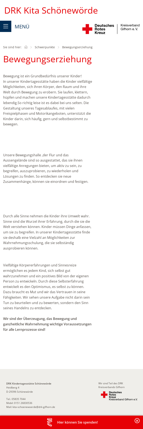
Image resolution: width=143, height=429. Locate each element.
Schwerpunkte (45, 47)
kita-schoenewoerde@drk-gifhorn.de (34, 407)
